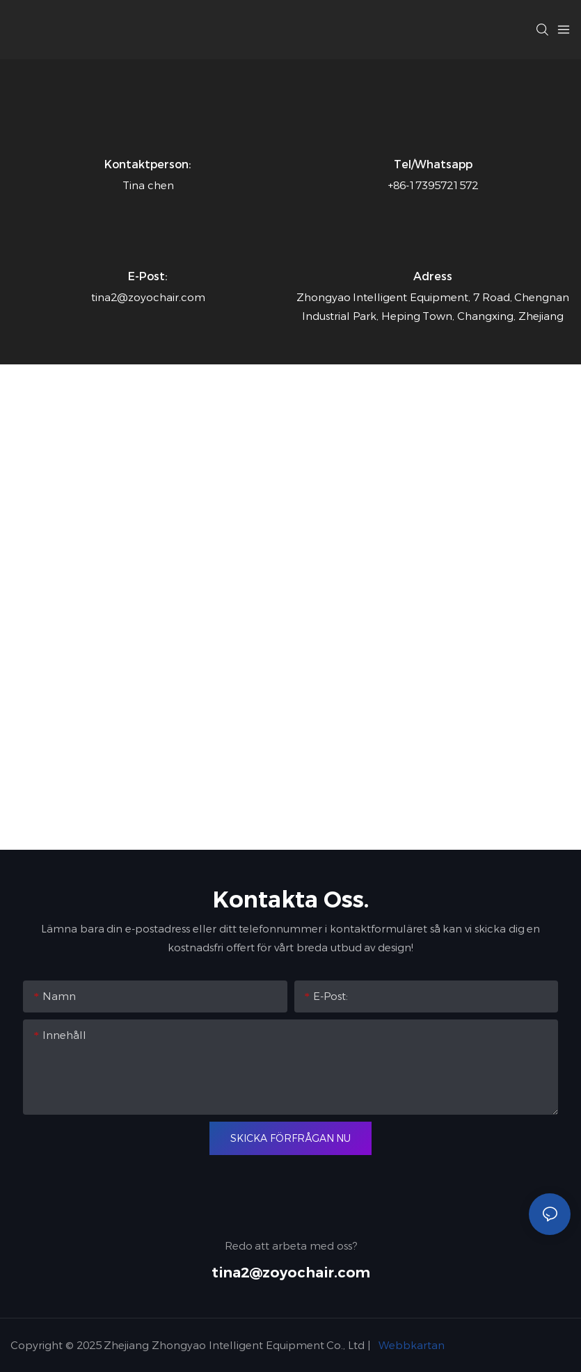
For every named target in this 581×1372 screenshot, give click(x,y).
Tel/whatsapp (433, 164)
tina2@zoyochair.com (291, 1272)
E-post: (148, 276)
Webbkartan (410, 1345)
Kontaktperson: (147, 164)
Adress (432, 276)
